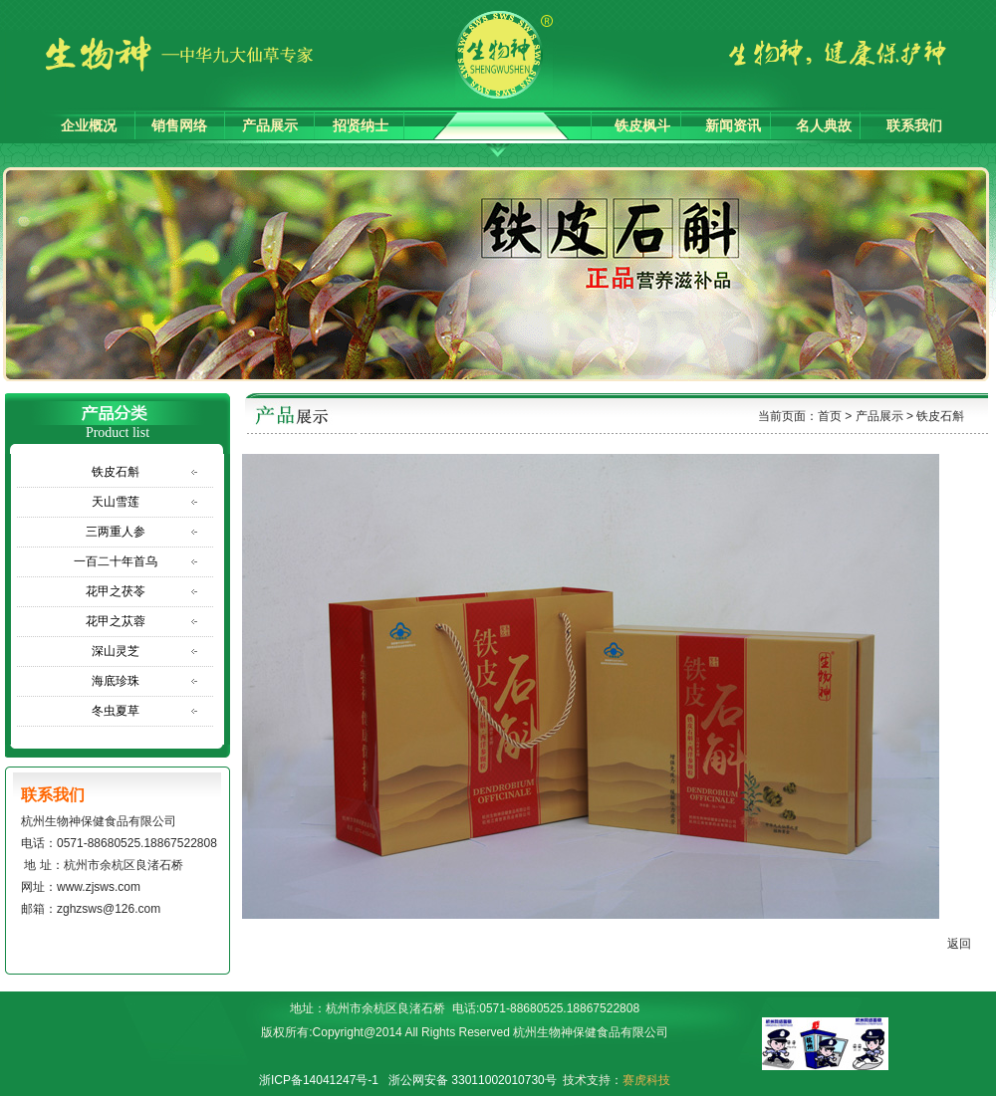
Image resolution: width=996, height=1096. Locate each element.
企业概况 (89, 125)
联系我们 (914, 125)
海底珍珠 (115, 681)
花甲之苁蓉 (115, 621)
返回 (965, 944)
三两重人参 (115, 532)
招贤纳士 (360, 125)
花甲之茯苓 (115, 591)
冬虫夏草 (115, 711)
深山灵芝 (115, 651)
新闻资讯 (733, 125)
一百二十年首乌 (115, 561)
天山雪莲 (115, 502)
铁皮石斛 (115, 472)
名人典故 (824, 125)
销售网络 (179, 125)
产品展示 (270, 125)
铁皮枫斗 (642, 125)
